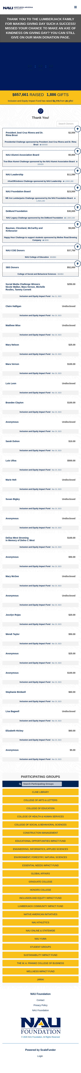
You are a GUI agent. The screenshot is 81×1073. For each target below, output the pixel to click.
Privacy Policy (40, 1005)
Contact (40, 1000)
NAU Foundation (40, 1010)
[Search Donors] (67, 123)
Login (40, 1056)
